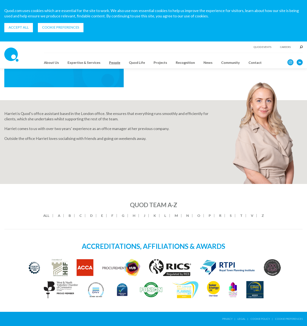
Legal (241, 318)
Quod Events (262, 47)
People (114, 62)
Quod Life (137, 62)
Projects (160, 62)
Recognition (185, 62)
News (208, 62)
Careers (285, 47)
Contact (255, 62)
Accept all (19, 27)
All (46, 215)
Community (230, 62)
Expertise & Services (84, 62)
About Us (51, 62)
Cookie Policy (260, 318)
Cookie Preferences (60, 27)
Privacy (227, 318)
